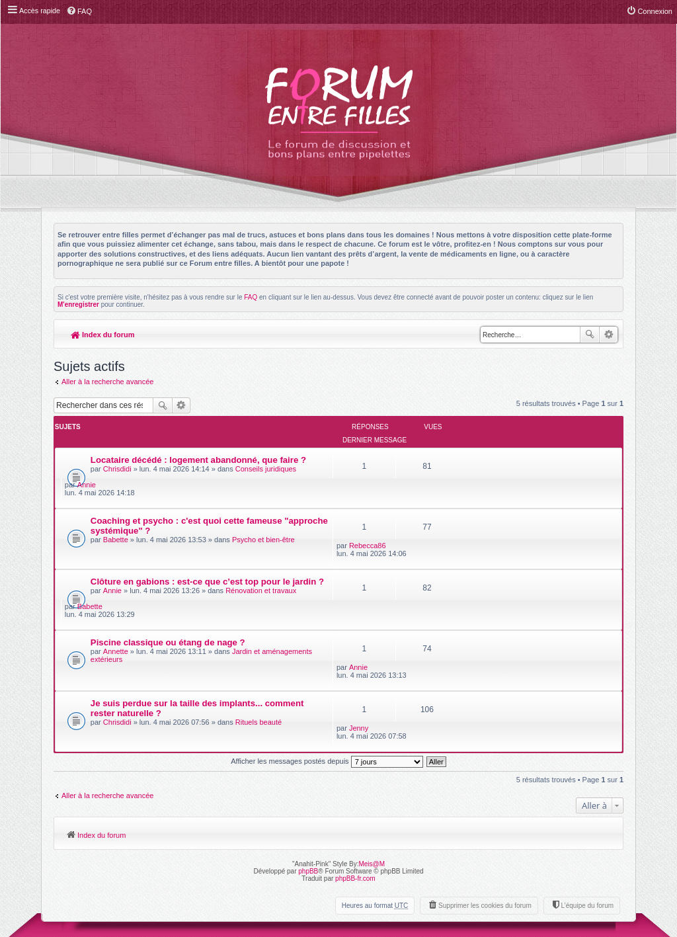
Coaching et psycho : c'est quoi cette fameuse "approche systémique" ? (186, 489)
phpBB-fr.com (355, 766)
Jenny (477, 611)
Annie (476, 448)
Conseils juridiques (265, 456)
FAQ (250, 297)
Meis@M (371, 751)
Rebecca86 (485, 486)
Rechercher (590, 335)
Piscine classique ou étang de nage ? (168, 569)
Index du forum (103, 335)
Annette (115, 578)
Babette (115, 503)
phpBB (308, 758)
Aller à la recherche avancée (107, 382)
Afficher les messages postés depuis (326, 649)
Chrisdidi (117, 456)
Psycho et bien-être (263, 503)
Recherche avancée (608, 335)
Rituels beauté (258, 628)
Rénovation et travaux (260, 546)
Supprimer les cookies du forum (485, 793)
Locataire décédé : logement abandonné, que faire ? (198, 447)
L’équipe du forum (587, 793)
